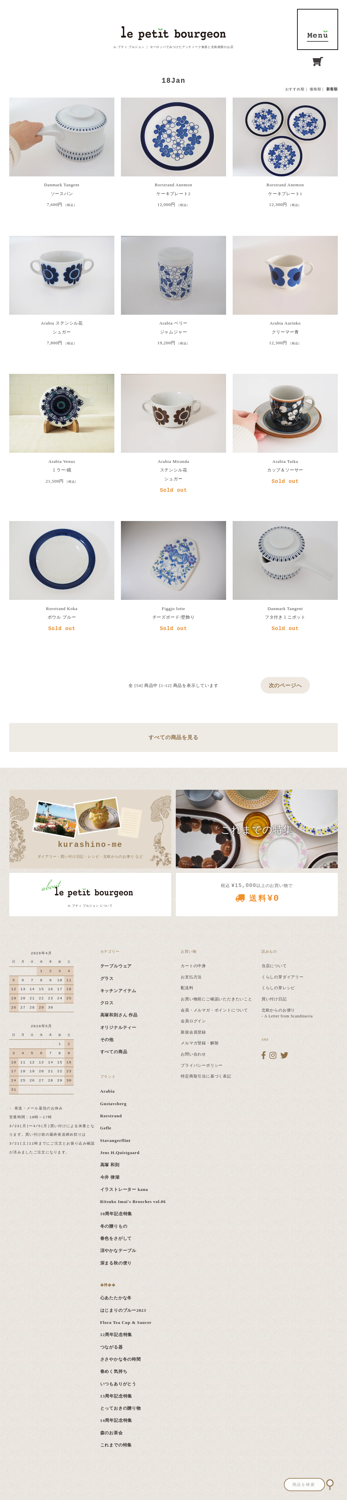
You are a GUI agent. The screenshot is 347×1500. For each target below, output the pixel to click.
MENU (317, 29)
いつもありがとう (118, 1383)
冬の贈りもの (113, 1226)
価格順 (315, 89)
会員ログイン (193, 1021)
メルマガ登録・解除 (200, 1043)
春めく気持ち (113, 1371)
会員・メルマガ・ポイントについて (214, 1010)
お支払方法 (191, 977)
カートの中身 (193, 966)
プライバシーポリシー (202, 1065)
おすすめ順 (295, 89)
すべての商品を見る (173, 737)
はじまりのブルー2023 (123, 1310)
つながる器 (111, 1347)
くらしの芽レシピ (278, 988)
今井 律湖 (110, 1177)
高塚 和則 (110, 1164)
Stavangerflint (115, 1140)
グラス (107, 978)
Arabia (107, 1091)
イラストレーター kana (124, 1189)
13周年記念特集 (116, 1396)
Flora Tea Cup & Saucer (126, 1322)
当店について (274, 966)
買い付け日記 (274, 999)
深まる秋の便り (116, 1263)
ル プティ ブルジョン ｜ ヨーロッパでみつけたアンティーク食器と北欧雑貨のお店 (173, 47)
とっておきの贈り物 (120, 1408)
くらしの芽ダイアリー (283, 977)
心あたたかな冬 (116, 1297)
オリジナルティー (118, 1027)
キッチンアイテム (118, 990)
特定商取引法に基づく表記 (206, 1076)
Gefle (105, 1127)
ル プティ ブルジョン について (90, 905)
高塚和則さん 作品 (119, 1014)
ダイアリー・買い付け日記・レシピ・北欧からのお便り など (90, 849)
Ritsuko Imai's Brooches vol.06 (133, 1201)
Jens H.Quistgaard (120, 1152)
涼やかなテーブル (118, 1250)
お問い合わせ (193, 1054)
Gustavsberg (113, 1103)
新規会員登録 (193, 1032)
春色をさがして (116, 1238)
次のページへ (285, 685)
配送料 (187, 988)
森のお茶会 (111, 1432)
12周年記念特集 (116, 1334)
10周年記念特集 (116, 1213)
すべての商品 (113, 1051)
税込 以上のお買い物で (257, 895)
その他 (107, 1039)
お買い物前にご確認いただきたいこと (216, 999)
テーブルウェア (116, 966)
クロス (107, 1002)
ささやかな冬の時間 (120, 1359)
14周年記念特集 (116, 1420)
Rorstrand (111, 1115)
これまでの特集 (116, 1445)
